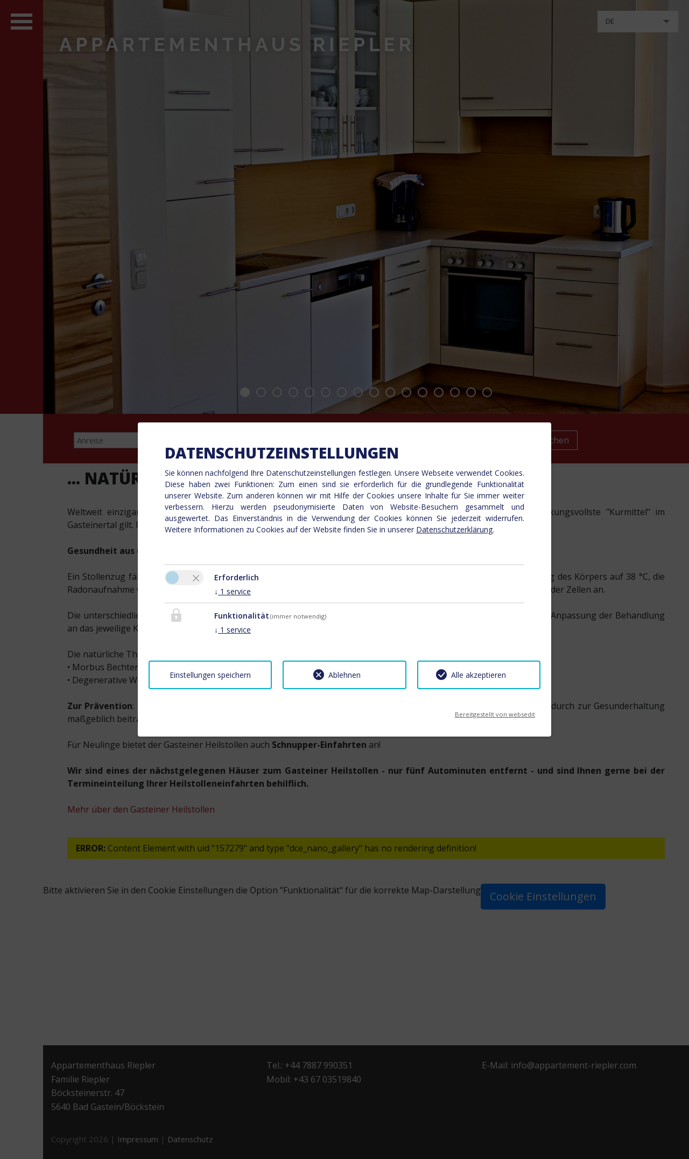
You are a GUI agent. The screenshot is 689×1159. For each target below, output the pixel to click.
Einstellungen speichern (210, 675)
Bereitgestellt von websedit (495, 711)
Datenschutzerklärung (454, 529)
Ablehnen (344, 675)
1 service (232, 591)
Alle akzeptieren (478, 675)
